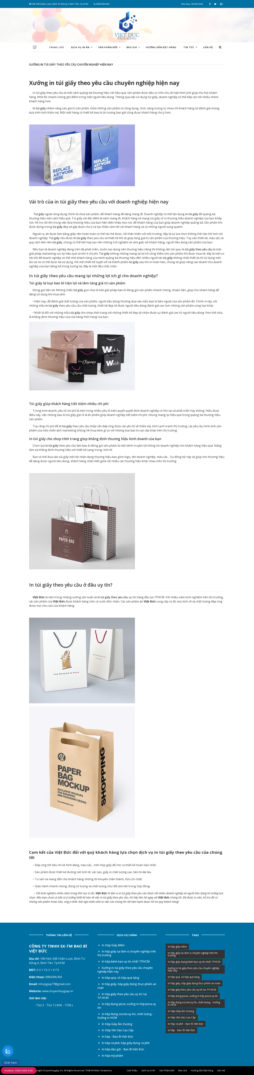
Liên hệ (208, 47)
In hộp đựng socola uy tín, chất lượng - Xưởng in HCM (125, 1016)
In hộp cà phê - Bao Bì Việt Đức (185, 1023)
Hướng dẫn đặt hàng (161, 47)
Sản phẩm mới (108, 47)
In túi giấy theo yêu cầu (48, 93)
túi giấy (57, 227)
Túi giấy (38, 214)
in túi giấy (62, 83)
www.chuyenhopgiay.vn (57, 991)
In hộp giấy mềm (177, 946)
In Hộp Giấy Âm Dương (114, 1024)
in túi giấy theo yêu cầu (112, 597)
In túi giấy (38, 108)
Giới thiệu (132, 1070)
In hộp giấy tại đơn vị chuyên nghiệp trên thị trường (126, 953)
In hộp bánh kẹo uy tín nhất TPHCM (123, 961)
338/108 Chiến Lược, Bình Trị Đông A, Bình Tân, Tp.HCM (58, 3)
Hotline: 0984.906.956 (18, 1070)
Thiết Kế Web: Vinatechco (98, 1070)
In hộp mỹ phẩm (110, 1056)
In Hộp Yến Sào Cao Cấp (115, 1030)
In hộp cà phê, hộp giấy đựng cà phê (123, 1043)
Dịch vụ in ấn (80, 47)
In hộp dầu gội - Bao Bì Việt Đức (120, 1049)
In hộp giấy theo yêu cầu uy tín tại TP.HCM (122, 996)
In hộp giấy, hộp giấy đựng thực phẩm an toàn (126, 986)
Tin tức (188, 47)
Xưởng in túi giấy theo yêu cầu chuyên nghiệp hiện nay (125, 969)
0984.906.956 (101, 3)
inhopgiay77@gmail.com (54, 984)
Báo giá (131, 47)
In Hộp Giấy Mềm (111, 945)
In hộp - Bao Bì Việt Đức (115, 1037)
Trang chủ (56, 47)
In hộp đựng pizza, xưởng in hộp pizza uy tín (126, 1006)
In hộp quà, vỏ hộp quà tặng (118, 978)
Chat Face (10, 1062)
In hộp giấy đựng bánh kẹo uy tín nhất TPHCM (194, 961)
